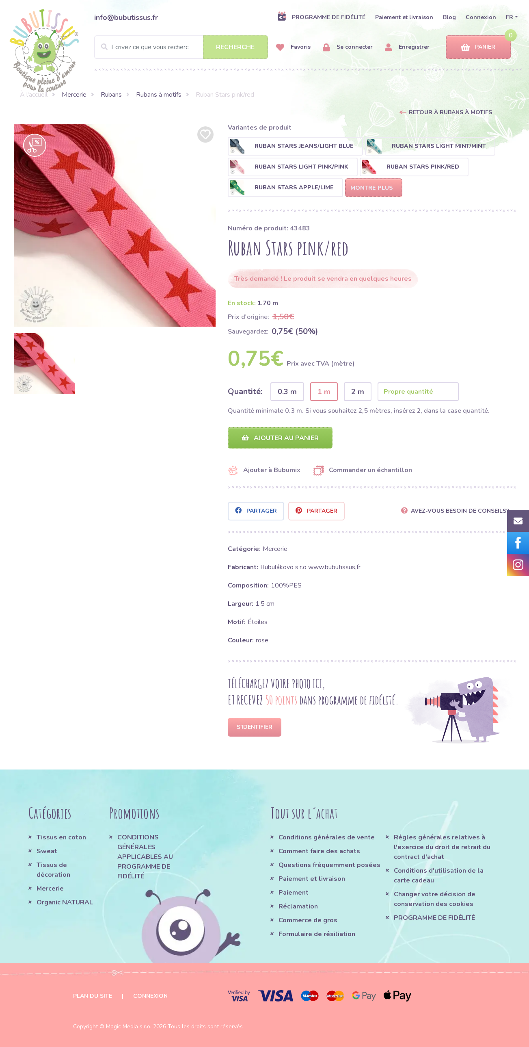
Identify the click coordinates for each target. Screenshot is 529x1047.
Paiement (294, 892)
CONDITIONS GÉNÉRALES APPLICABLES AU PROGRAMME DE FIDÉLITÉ (145, 857)
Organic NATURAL (65, 902)
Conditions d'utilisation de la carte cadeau (439, 875)
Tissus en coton (61, 837)
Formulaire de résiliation (317, 934)
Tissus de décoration (53, 870)
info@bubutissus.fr (126, 17)
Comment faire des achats (319, 851)
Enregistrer (407, 47)
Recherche (235, 47)
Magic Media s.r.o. (128, 1026)
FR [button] (509, 17)
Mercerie (74, 94)
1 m (323, 392)
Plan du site (92, 996)
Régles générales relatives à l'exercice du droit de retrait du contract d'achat (442, 847)
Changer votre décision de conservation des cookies (434, 899)
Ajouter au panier (280, 438)
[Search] (181, 47)
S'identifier (254, 727)
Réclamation (298, 906)
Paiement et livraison (404, 17)
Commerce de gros (308, 920)
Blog (449, 17)
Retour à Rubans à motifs (450, 112)
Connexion (481, 17)
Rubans (111, 94)
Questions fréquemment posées (329, 865)
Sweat (47, 851)
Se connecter (348, 47)
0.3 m (287, 392)
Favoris (293, 47)
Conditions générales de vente (327, 837)
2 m (357, 392)
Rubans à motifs (158, 94)
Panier (478, 47)
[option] (115, 225)
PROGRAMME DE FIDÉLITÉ (321, 17)
